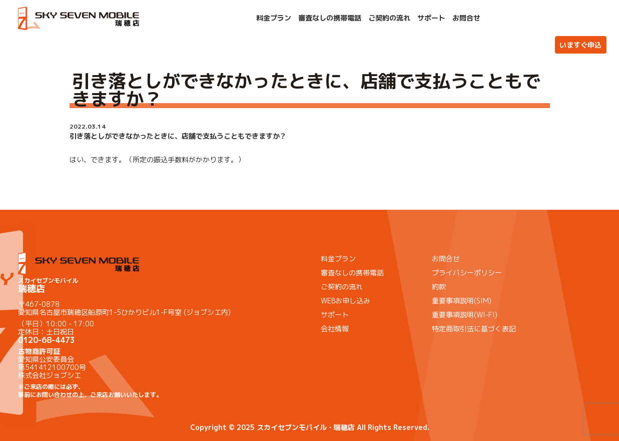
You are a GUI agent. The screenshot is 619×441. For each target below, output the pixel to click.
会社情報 (335, 328)
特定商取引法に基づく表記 (474, 328)
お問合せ (466, 18)
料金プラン (273, 18)
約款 (439, 286)
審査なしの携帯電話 (329, 18)
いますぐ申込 (580, 45)
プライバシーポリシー (467, 272)
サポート (431, 18)
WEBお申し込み (345, 300)
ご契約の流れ (389, 18)
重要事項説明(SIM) (461, 300)
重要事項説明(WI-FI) (464, 314)
